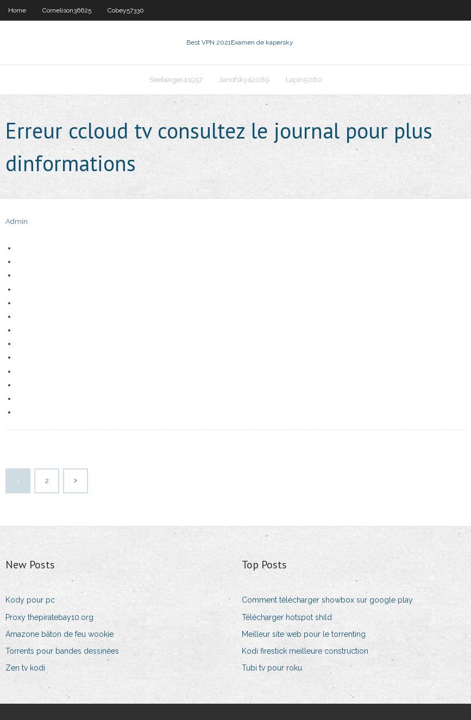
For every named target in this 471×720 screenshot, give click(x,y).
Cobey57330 (126, 10)
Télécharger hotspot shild (287, 617)
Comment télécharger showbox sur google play (327, 600)
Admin (16, 221)
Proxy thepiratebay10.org (49, 617)
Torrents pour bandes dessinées (62, 651)
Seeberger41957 (176, 80)
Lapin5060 (304, 80)
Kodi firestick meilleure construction (305, 651)
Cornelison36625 (66, 10)
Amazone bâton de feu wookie (59, 634)
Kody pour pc (30, 600)
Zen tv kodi (25, 667)
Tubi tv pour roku (272, 667)
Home (17, 10)
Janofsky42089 (244, 80)
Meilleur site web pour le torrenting (304, 634)
